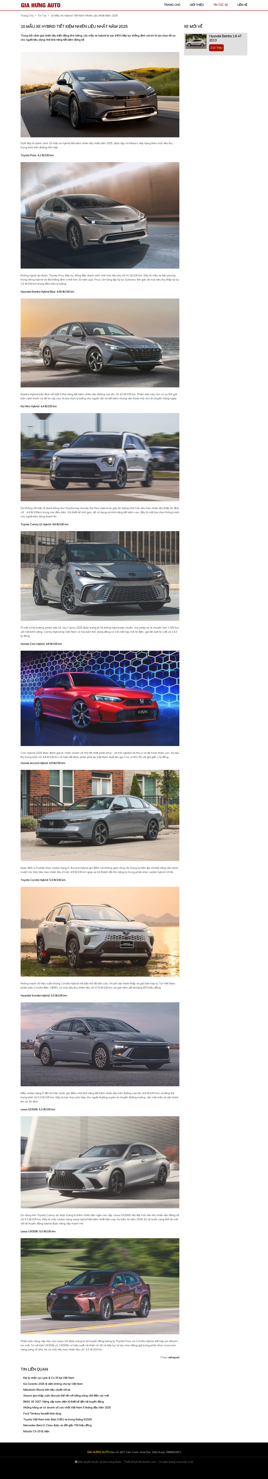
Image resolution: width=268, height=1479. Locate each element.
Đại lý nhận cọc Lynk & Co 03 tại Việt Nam (48, 1378)
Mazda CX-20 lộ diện (36, 1431)
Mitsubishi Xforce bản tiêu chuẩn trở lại (46, 1389)
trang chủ (172, 5)
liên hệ (242, 5)
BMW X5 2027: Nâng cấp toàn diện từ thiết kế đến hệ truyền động (63, 1401)
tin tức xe (220, 5)
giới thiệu (197, 5)
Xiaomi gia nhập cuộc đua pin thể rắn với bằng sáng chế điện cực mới (66, 1395)
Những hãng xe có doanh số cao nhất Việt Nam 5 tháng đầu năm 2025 (67, 1407)
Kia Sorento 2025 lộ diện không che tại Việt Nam (53, 1384)
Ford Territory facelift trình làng (42, 1413)
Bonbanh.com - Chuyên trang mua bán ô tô (166, 1461)
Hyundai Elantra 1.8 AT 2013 (225, 38)
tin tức (42, 15)
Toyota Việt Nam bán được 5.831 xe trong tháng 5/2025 (57, 1419)
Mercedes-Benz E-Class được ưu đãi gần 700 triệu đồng (57, 1425)
